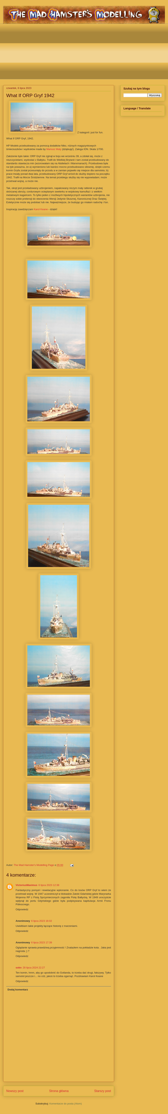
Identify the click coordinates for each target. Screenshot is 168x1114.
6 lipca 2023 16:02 (41, 920)
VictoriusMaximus (26, 885)
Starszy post (102, 1091)
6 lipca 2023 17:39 (41, 942)
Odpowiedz (22, 909)
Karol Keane (41, 209)
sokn (18, 967)
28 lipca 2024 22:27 (34, 967)
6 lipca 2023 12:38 (48, 885)
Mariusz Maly (53, 149)
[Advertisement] (87, 51)
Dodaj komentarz (18, 989)
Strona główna (59, 1091)
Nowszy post (14, 1091)
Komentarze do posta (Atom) (65, 1103)
